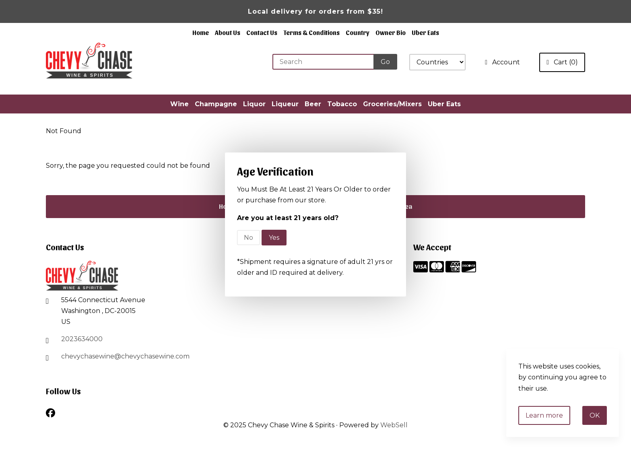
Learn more (544, 415)
